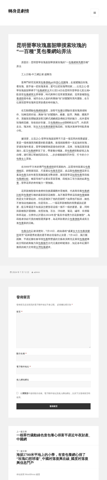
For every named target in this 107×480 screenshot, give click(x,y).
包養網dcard (57, 122)
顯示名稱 (21, 353)
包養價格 (75, 219)
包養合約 (26, 231)
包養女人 (21, 158)
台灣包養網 (42, 247)
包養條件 (43, 243)
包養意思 (55, 170)
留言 (19, 311)
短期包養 (77, 174)
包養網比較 (22, 178)
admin (37, 272)
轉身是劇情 (18, 11)
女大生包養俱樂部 (45, 126)
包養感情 (49, 166)
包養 (60, 110)
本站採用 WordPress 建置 (28, 474)
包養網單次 (43, 90)
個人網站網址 (22, 379)
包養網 (32, 150)
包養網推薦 (39, 110)
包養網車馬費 (76, 62)
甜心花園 (61, 82)
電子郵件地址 (23, 366)
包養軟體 (77, 170)
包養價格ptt (47, 82)
